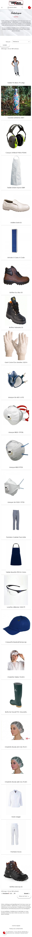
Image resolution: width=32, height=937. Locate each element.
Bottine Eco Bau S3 (16, 292)
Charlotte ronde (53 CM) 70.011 (16, 747)
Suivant (27, 893)
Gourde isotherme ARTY (16, 117)
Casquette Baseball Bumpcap (16, 642)
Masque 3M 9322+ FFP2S (16, 502)
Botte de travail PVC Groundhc (16, 712)
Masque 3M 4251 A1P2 (16, 397)
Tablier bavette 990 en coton (16, 572)
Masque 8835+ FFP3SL (16, 432)
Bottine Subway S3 (16, 887)
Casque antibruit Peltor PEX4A (16, 152)
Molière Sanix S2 (16, 222)
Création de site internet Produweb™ (16, 933)
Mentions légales (16, 925)
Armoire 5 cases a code (16, 257)
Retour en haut (24, 896)
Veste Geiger (16, 817)
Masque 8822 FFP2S (16, 467)
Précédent (4, 893)
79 (14, 893)
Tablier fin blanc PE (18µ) (16, 83)
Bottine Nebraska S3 (16, 327)
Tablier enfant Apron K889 (16, 187)
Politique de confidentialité (16, 928)
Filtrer (5, 45)
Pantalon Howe (16, 852)
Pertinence (21, 42)
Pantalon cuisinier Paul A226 (16, 537)
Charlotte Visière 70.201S (16, 677)
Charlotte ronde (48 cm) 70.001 (16, 782)
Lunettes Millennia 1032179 (16, 607)
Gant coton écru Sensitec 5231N (16, 362)
